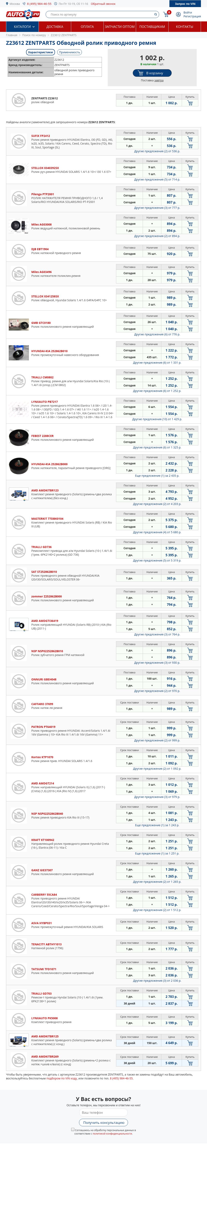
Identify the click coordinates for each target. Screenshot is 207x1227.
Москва (15, 4)
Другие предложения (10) (157, 419)
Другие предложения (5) (157, 179)
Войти (188, 12)
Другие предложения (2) (157, 151)
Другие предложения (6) (157, 334)
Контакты (184, 26)
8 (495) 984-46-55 (39, 4)
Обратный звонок (103, 4)
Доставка (54, 26)
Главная (11, 35)
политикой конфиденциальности (112, 1133)
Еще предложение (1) (157, 476)
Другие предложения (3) (157, 208)
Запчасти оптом (120, 26)
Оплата (87, 26)
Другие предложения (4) (157, 532)
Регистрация (192, 16)
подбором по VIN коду (61, 1078)
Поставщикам (152, 26)
